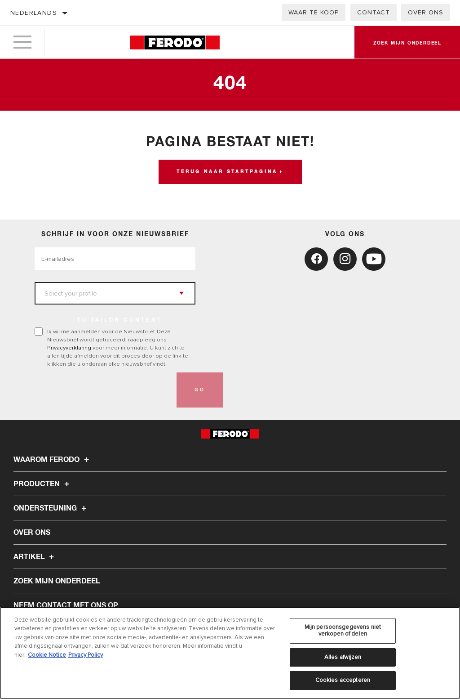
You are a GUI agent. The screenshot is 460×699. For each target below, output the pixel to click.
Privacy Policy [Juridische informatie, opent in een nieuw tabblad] (85, 655)
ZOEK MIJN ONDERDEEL (56, 581)
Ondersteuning (51, 508)
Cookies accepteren (342, 680)
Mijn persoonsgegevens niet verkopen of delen (343, 630)
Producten (42, 484)
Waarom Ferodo (52, 459)
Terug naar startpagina (227, 172)
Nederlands (33, 13)
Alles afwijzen (342, 657)
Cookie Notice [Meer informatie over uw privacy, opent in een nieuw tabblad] (47, 655)
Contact (373, 12)
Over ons (425, 12)
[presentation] (103, 390)
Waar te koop (313, 12)
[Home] (174, 42)
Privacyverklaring (69, 347)
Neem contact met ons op (65, 605)
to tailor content (119, 320)
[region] (230, 653)
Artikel (35, 556)
